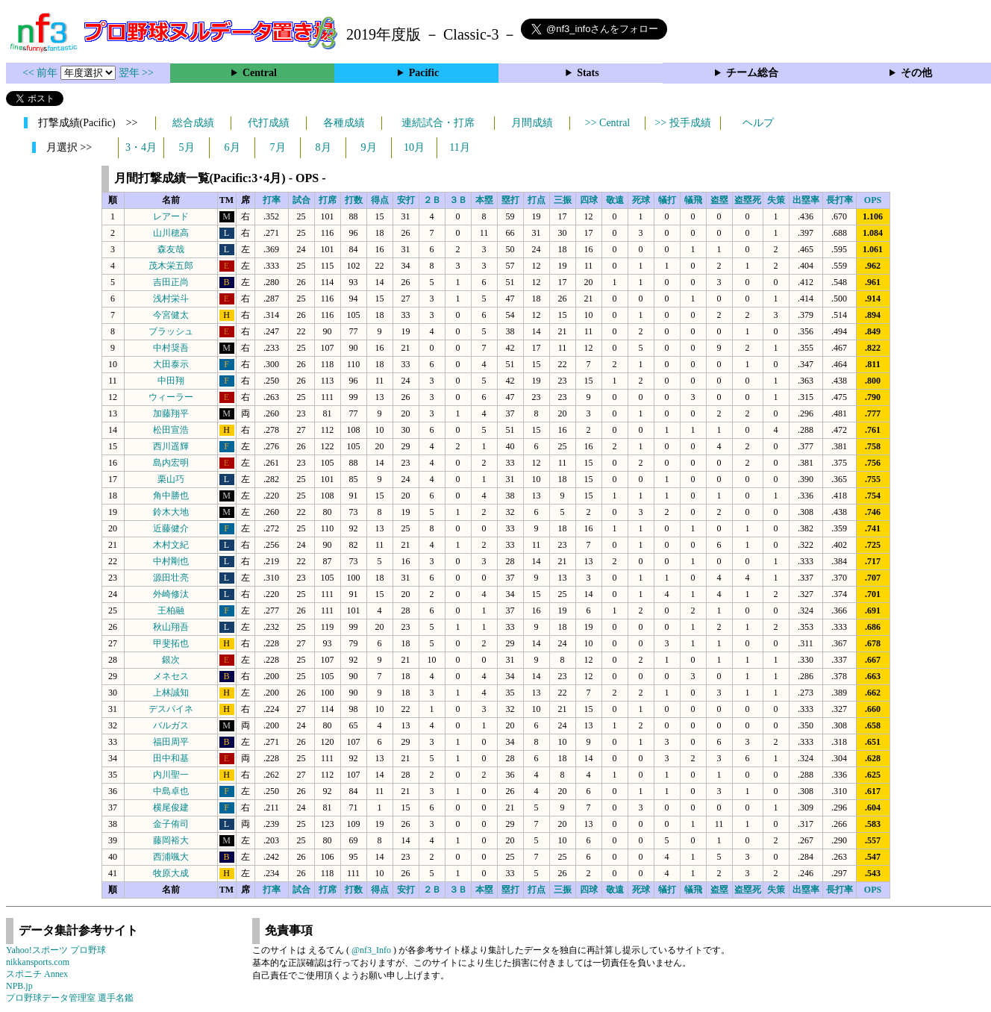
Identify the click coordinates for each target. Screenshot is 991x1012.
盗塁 (719, 200)
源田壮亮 (171, 577)
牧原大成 (171, 873)
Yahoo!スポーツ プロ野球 (56, 950)
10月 (414, 147)
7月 (278, 147)
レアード (171, 216)
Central (260, 72)
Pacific (424, 72)
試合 (301, 200)
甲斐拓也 (171, 643)
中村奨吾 (171, 348)
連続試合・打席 (438, 122)
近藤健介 (171, 528)
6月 (232, 147)
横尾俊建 (171, 807)
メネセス (171, 676)
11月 (459, 147)
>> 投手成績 (682, 122)
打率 (272, 200)
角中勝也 (171, 495)
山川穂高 (171, 233)
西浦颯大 (171, 857)
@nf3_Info (371, 950)
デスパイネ (171, 709)
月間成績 (532, 122)
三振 (563, 200)
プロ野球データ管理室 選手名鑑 (70, 998)
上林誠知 (171, 692)
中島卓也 (171, 791)
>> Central (608, 122)
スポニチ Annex (37, 974)
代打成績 (269, 122)
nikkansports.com (37, 962)
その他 (916, 72)
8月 (323, 147)
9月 (369, 147)
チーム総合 (752, 72)
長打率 (839, 200)
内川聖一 (171, 774)
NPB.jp (19, 986)
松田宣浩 (171, 430)
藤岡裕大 (171, 840)
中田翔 (170, 380)
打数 (354, 200)
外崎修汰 (171, 594)
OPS (872, 200)
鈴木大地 (171, 512)
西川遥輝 (171, 446)
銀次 (171, 660)
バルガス (171, 725)
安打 (406, 200)
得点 (380, 200)
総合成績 (193, 122)
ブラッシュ (171, 331)
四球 (589, 200)
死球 (641, 200)
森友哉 (170, 249)
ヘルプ (758, 122)
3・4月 (141, 147)
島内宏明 (171, 462)
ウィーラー (171, 397)
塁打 (510, 200)
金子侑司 (171, 824)
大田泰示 (171, 364)
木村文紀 (171, 545)
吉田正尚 (171, 282)
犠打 (667, 200)
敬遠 (615, 200)
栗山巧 (170, 479)
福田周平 (171, 742)
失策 (776, 200)
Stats (588, 72)
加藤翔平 (171, 413)
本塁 (484, 200)
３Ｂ (458, 200)
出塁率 (806, 200)
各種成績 (344, 122)
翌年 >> (136, 72)
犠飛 (693, 200)
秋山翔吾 (171, 627)
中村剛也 (171, 561)
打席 (328, 200)
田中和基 (171, 758)
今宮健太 (171, 315)
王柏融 (170, 610)
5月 (187, 147)
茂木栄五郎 (171, 265)
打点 (536, 200)
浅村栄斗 (171, 298)
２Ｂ (432, 200)
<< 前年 (41, 72)
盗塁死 (747, 200)
